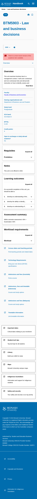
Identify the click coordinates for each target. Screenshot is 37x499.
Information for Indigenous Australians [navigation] (16, 490)
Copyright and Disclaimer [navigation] (15, 469)
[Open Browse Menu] (33, 3)
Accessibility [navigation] (11, 459)
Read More (29, 86)
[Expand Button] (31, 157)
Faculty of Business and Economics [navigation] (15, 95)
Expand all (28, 152)
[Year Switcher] (8, 47)
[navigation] (6, 4)
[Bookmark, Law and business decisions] (32, 14)
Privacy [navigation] (10, 479)
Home (3, 9)
